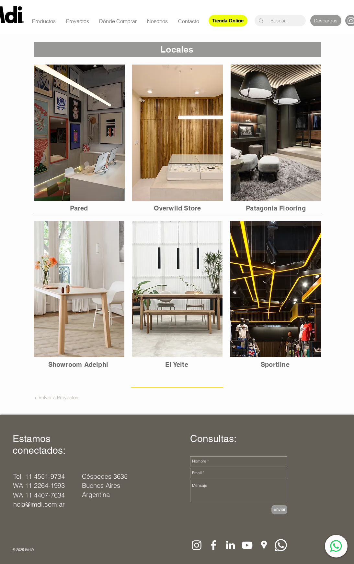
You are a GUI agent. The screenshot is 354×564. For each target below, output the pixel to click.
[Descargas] (325, 20)
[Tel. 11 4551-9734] (39, 476)
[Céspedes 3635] (105, 476)
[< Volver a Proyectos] (56, 397)
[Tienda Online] (228, 20)
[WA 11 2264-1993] (39, 485)
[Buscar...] (280, 21)
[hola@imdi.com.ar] (40, 504)
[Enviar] (279, 509)
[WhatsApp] (336, 546)
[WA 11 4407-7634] (39, 495)
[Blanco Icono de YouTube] (247, 545)
